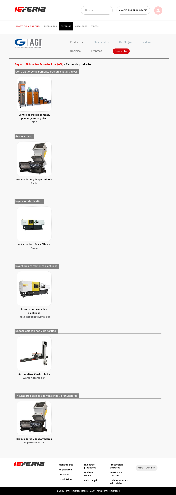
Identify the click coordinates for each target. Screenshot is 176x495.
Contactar (121, 51)
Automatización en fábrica (34, 246)
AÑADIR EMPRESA (146, 467)
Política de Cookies (116, 474)
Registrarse (65, 469)
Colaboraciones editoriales (119, 482)
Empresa (96, 51)
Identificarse (66, 464)
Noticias (75, 51)
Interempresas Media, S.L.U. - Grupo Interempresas (93, 490)
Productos (50, 26)
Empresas (66, 26)
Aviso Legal (90, 480)
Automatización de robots (34, 376)
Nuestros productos (90, 466)
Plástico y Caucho (28, 26)
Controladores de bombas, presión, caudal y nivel (34, 118)
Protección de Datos (116, 466)
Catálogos (81, 26)
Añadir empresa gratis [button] (133, 10)
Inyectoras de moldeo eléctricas (34, 313)
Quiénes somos (88, 474)
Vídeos (95, 26)
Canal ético (65, 479)
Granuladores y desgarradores (34, 181)
